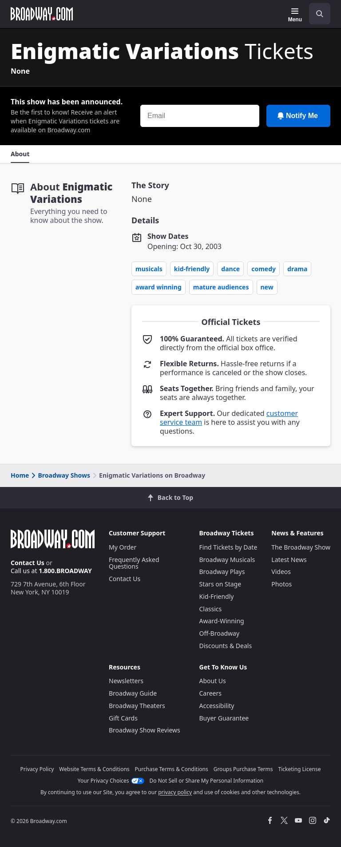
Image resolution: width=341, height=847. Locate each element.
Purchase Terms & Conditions (171, 769)
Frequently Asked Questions (134, 563)
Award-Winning (221, 621)
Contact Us (27, 562)
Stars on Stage (220, 584)
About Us (212, 681)
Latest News (289, 559)
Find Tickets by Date (228, 547)
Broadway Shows (60, 475)
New (267, 287)
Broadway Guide (133, 693)
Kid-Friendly (192, 269)
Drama (297, 269)
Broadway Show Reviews (144, 730)
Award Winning (158, 287)
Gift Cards (123, 718)
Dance (230, 269)
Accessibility (216, 705)
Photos (281, 584)
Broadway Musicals (227, 559)
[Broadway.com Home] (42, 13)
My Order (122, 547)
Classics (210, 609)
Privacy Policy (37, 769)
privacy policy (175, 792)
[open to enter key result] (319, 13)
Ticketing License (299, 769)
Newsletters (126, 681)
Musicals (149, 269)
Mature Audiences (221, 287)
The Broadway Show (300, 547)
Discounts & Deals (225, 645)
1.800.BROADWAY (65, 570)
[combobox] (316, 13)
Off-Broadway (219, 633)
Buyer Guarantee (224, 718)
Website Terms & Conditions (94, 769)
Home (20, 475)
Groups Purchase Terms (243, 769)
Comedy (263, 269)
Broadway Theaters (137, 705)
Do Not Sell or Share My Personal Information (207, 780)
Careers (210, 693)
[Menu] (295, 15)
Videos (281, 571)
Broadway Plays (222, 571)
